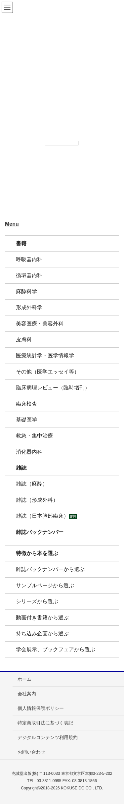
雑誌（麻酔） (32, 484)
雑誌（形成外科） (37, 500)
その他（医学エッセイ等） (47, 371)
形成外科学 (29, 307)
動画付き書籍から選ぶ (42, 617)
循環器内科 (29, 275)
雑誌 (21, 468)
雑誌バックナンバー (39, 532)
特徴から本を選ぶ (37, 553)
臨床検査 (26, 404)
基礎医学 (26, 420)
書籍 (21, 243)
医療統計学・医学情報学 (45, 355)
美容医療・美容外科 (39, 323)
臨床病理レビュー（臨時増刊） (53, 387)
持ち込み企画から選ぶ (42, 633)
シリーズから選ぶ (37, 601)
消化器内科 (29, 452)
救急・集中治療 (34, 435)
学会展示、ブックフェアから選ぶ (55, 649)
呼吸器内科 (29, 259)
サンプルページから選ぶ (45, 585)
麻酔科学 (26, 291)
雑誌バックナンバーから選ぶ (50, 569)
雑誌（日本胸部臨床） (46, 516)
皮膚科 (24, 339)
